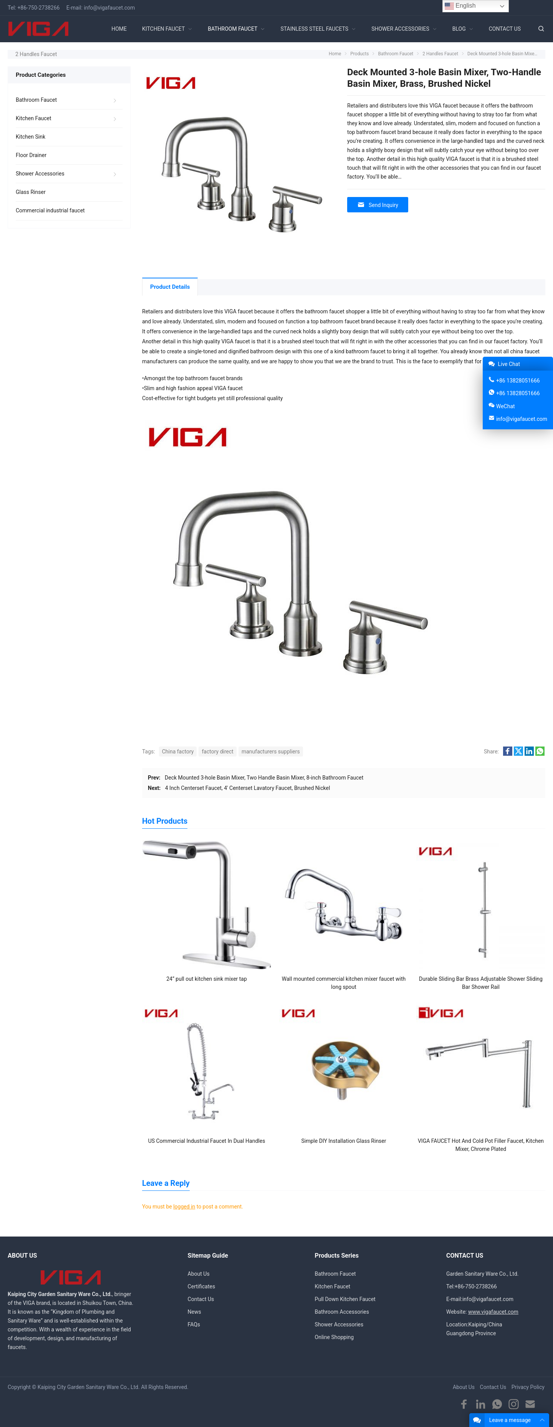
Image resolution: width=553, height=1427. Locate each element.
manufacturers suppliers (271, 751)
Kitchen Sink (30, 137)
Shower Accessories (40, 174)
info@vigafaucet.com (109, 8)
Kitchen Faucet (33, 118)
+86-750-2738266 (38, 8)
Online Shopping (334, 1337)
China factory (178, 751)
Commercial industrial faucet (50, 210)
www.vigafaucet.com (493, 1312)
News (194, 1312)
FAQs (194, 1324)
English (460, 6)
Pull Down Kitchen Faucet (345, 1299)
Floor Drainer (31, 155)
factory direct (217, 751)
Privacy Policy (528, 1387)
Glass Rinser (31, 192)
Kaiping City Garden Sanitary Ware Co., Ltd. (89, 1387)
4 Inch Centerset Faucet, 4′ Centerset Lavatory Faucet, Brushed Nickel (247, 788)
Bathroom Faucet (36, 100)
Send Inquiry (377, 205)
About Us (199, 1274)
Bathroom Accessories (342, 1312)
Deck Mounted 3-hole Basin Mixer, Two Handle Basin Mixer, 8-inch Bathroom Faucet (264, 778)
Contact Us (201, 1299)
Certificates (201, 1286)
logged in (184, 1207)
